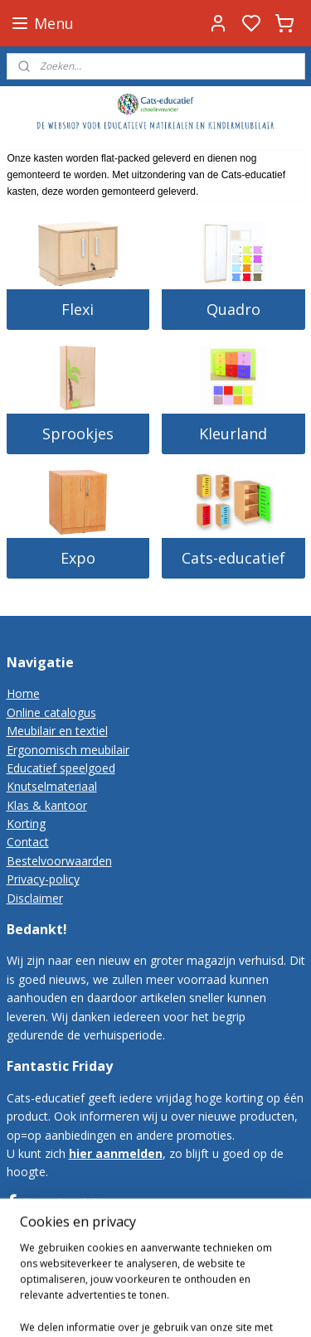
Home (23, 693)
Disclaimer (35, 898)
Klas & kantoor (47, 805)
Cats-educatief (233, 558)
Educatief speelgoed (61, 768)
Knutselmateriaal (52, 786)
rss (206, 1307)
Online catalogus (51, 712)
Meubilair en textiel (57, 731)
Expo (78, 558)
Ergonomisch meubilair (68, 750)
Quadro (233, 309)
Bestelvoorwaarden (59, 861)
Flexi (77, 309)
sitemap (171, 1307)
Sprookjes (78, 433)
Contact (28, 842)
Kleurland (233, 433)
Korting (26, 823)
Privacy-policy (43, 879)
